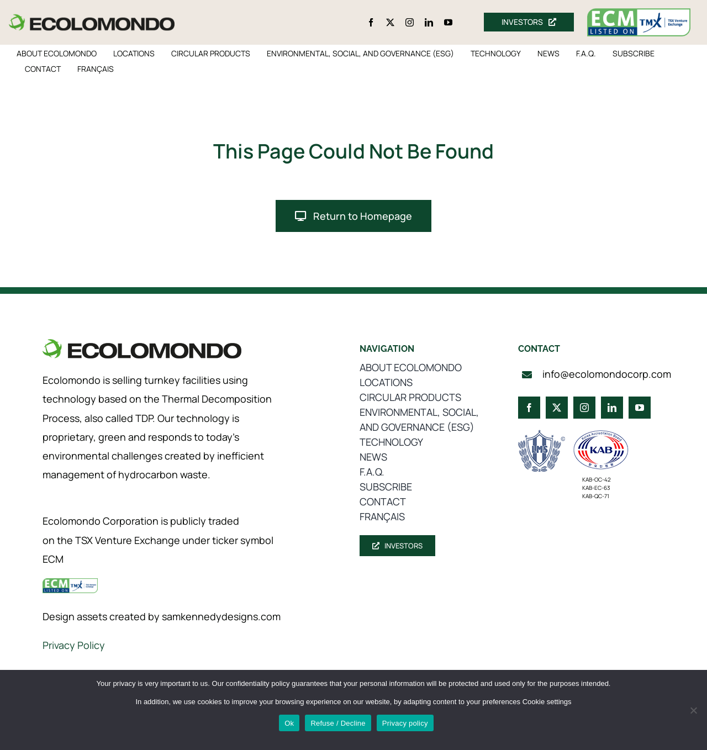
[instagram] (409, 22)
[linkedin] (429, 22)
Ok (289, 723)
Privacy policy (405, 723)
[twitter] (390, 22)
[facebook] (371, 22)
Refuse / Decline (337, 723)
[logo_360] (92, 18)
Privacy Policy (74, 645)
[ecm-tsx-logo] (638, 13)
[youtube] (448, 22)
